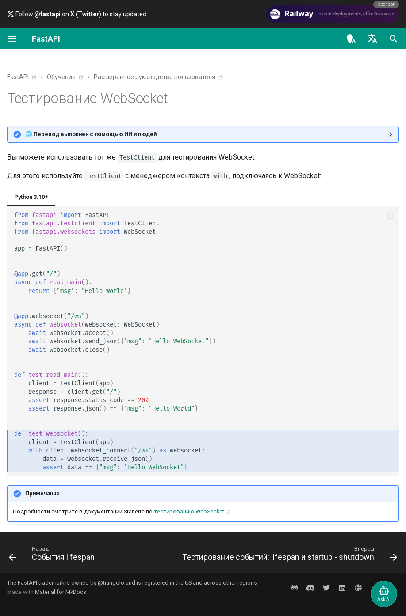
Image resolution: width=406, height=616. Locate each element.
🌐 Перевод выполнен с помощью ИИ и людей (91, 134)
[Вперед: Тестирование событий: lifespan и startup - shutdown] (288, 555)
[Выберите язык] (372, 39)
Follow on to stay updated (76, 14)
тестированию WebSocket (189, 511)
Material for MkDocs (60, 592)
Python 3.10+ (31, 197)
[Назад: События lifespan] (53, 555)
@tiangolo (111, 582)
